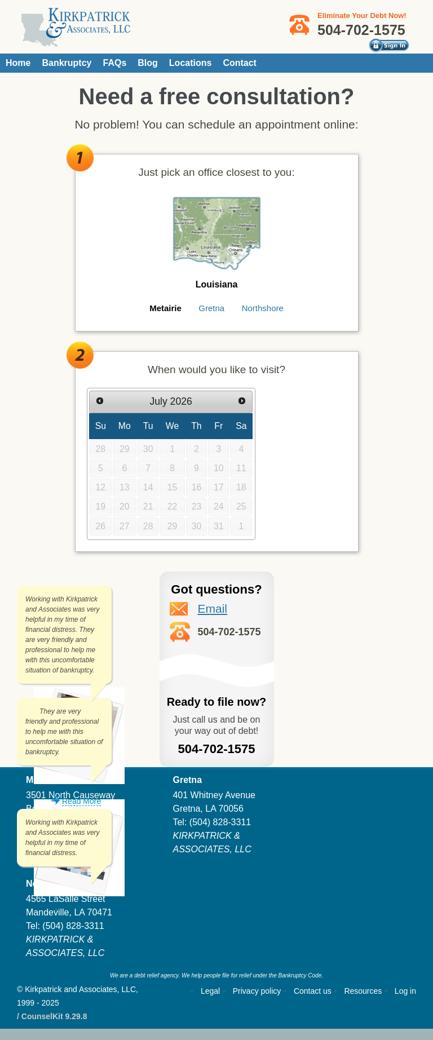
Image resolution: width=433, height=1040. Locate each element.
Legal (210, 990)
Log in (405, 990)
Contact (240, 63)
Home (18, 63)
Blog (148, 63)
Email (213, 608)
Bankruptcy (66, 63)
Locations (190, 63)
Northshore (263, 308)
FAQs (114, 63)
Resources (363, 990)
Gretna (211, 308)
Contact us (313, 990)
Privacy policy (257, 990)
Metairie (165, 308)
